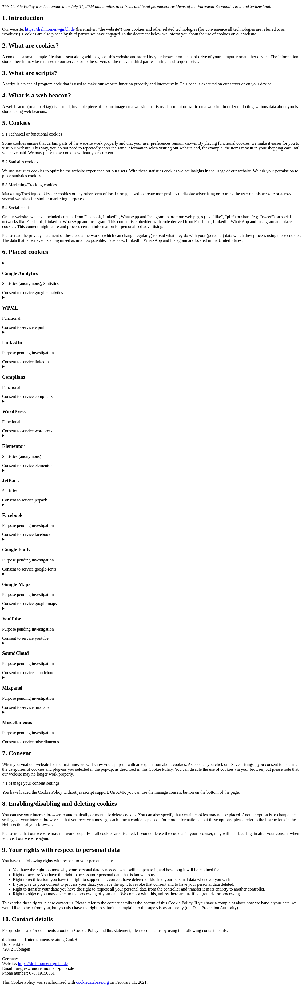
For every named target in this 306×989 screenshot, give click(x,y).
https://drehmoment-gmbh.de (50, 29)
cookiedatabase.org (92, 982)
